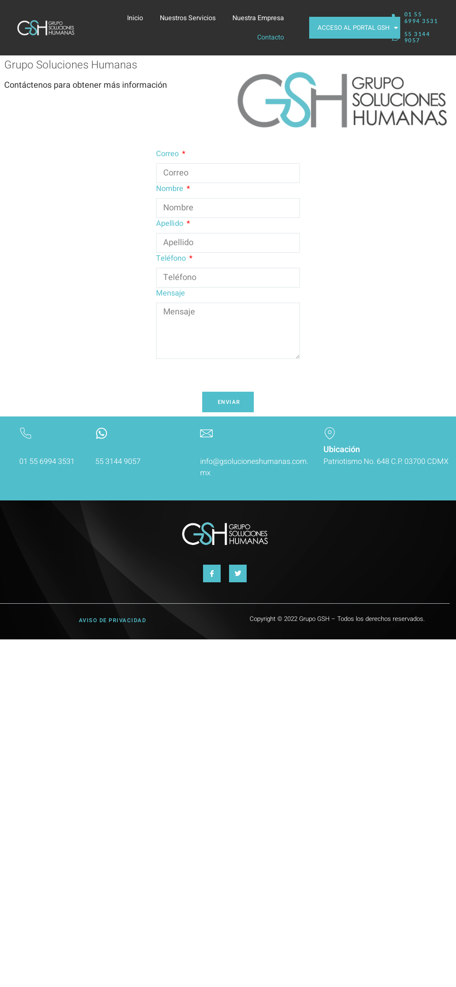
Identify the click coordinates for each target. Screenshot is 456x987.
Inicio (135, 18)
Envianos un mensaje (134, 449)
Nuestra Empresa (258, 18)
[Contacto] (206, 433)
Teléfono (172, 258)
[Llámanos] (25, 433)
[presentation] (220, 375)
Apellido (170, 223)
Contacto (270, 37)
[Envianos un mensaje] (101, 433)
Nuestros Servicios (188, 18)
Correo (168, 154)
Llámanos (37, 449)
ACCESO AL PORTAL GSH (358, 28)
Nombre (170, 188)
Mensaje (170, 293)
